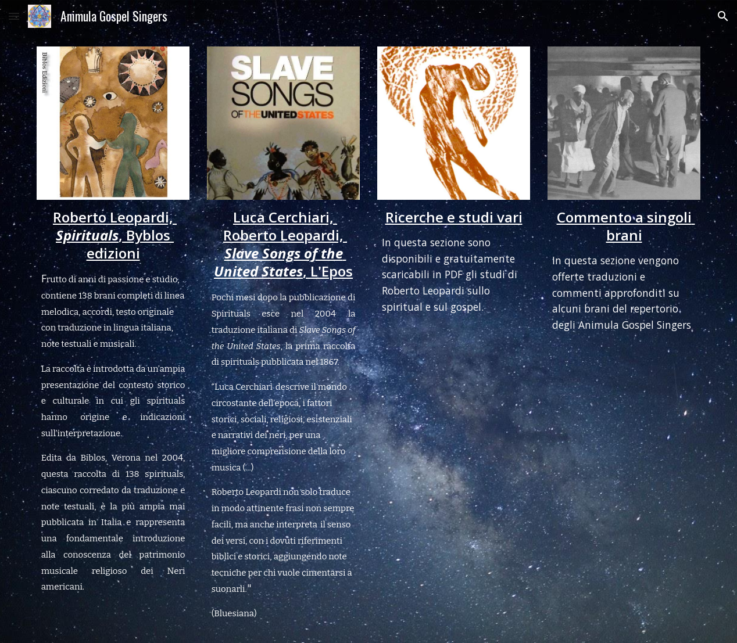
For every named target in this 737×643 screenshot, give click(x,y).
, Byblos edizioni (130, 244)
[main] (113, 401)
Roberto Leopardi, (115, 217)
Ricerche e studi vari (454, 217)
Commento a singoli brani (626, 226)
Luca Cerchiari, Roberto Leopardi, (285, 226)
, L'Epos (328, 271)
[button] (14, 16)
